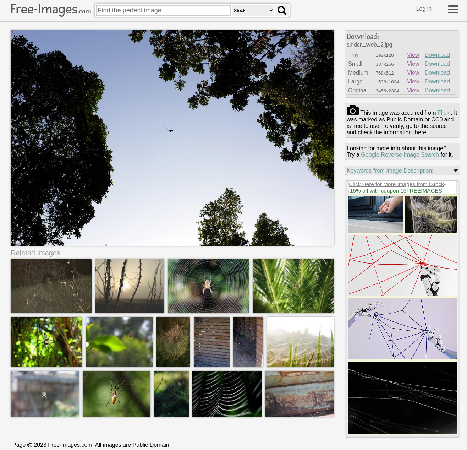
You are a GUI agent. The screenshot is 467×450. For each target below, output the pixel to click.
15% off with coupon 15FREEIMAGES (396, 191)
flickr (444, 113)
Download (437, 55)
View (413, 55)
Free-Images (51, 9)
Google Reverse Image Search (400, 155)
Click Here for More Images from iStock (396, 184)
